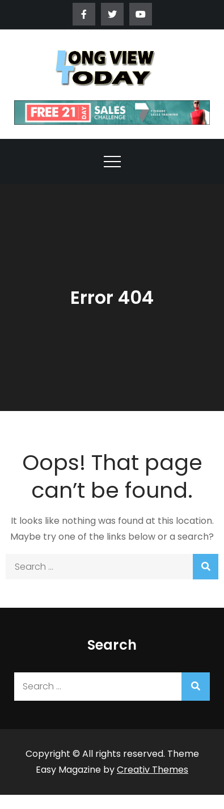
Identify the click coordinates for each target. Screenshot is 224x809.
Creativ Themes (152, 769)
